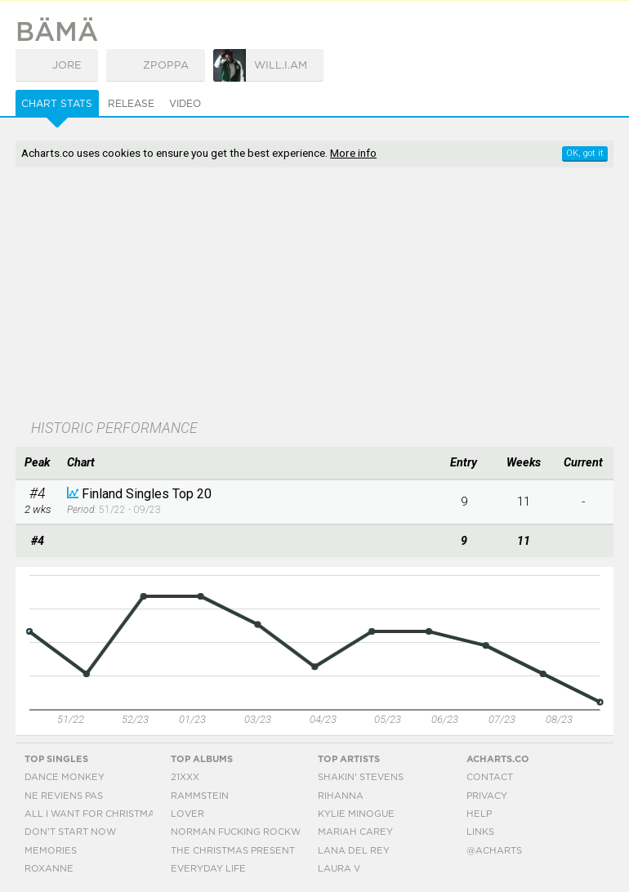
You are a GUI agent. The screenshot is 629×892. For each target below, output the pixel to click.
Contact (489, 777)
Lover (187, 813)
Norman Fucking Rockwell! (246, 831)
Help (479, 813)
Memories (51, 850)
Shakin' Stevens (361, 777)
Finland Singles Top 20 (147, 494)
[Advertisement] (227, 295)
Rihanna (341, 796)
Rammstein (200, 796)
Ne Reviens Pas (64, 796)
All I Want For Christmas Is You (109, 813)
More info (353, 152)
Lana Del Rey (354, 850)
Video (185, 104)
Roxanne (49, 868)
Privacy (486, 796)
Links (480, 831)
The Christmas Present (233, 850)
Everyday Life (208, 868)
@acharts (494, 850)
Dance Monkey (65, 777)
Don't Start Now (70, 831)
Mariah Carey (355, 831)
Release (131, 104)
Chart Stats (56, 104)
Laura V (339, 868)
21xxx (185, 777)
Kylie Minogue (356, 813)
